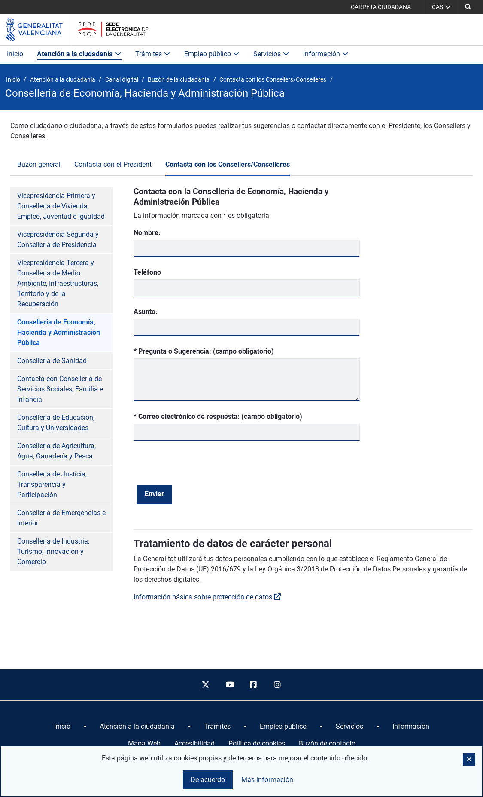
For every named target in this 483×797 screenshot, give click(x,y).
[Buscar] (468, 6)
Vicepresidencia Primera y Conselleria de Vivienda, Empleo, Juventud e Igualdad (61, 206)
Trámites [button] (152, 54)
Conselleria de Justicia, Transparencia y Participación (52, 484)
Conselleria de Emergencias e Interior (61, 518)
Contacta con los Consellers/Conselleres (227, 164)
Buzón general (39, 164)
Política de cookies (256, 743)
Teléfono (147, 272)
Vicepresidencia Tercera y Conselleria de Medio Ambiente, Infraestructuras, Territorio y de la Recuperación (57, 283)
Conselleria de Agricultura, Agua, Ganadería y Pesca (56, 451)
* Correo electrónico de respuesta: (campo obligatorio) (218, 416)
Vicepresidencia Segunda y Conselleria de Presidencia (58, 239)
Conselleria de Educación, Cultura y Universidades (55, 422)
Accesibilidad (194, 743)
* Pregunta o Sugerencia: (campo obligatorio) (204, 350)
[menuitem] (62, 726)
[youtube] (229, 684)
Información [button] (326, 54)
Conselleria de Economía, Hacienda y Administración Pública (58, 332)
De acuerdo (208, 780)
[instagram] (277, 684)
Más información (267, 780)
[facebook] (253, 684)
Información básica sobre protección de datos (203, 597)
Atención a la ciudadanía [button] (79, 54)
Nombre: (147, 233)
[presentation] (202, 468)
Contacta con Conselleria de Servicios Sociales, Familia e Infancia (60, 389)
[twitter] (205, 684)
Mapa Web (144, 743)
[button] (469, 759)
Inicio (15, 54)
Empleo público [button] (212, 54)
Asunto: (146, 312)
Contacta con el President (113, 164)
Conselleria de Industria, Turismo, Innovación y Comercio (53, 551)
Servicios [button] (271, 54)
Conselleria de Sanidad (52, 361)
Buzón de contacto (327, 743)
